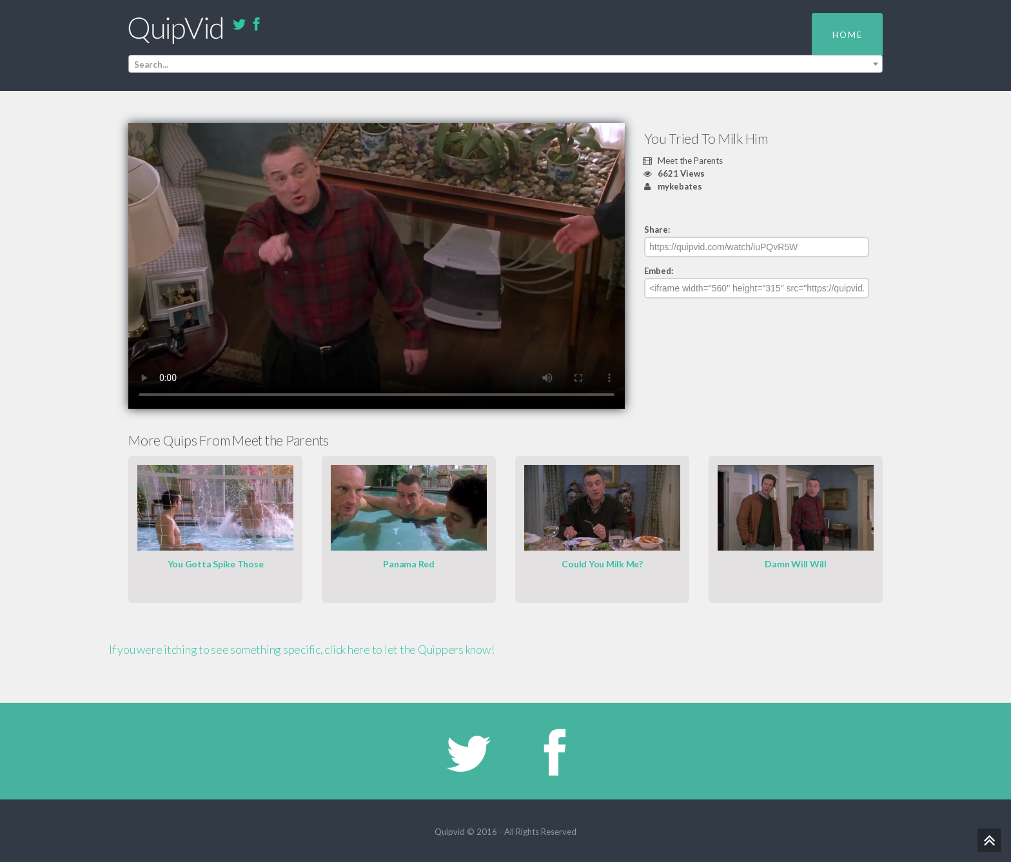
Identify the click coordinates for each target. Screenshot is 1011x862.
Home (847, 35)
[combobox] (505, 64)
